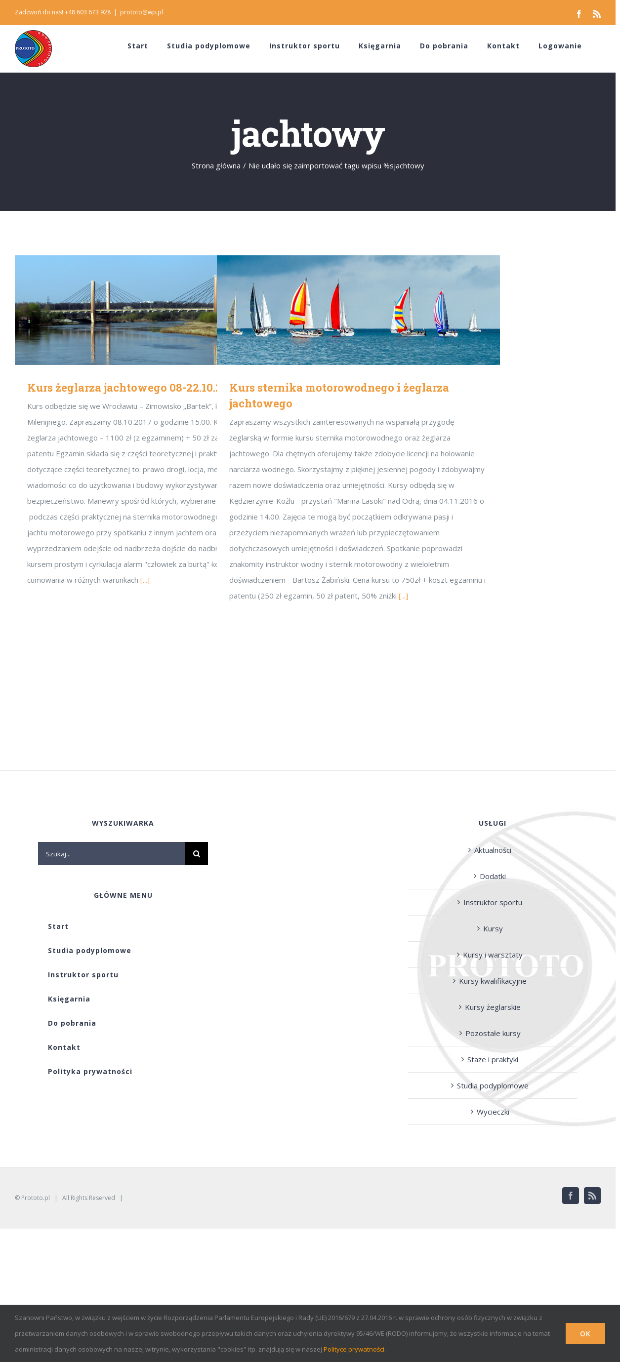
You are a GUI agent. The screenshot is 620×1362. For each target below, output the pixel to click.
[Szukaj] (196, 853)
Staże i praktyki (492, 1059)
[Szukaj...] (111, 853)
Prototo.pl (35, 1198)
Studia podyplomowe (493, 1085)
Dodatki (493, 876)
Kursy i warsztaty (493, 955)
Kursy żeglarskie (493, 1007)
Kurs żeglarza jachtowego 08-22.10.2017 (133, 387)
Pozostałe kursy (493, 1033)
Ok (585, 1333)
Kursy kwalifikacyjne (493, 981)
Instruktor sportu (492, 902)
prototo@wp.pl (141, 12)
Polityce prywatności (354, 1349)
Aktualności (492, 850)
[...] (145, 580)
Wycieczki (493, 1112)
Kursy (493, 928)
